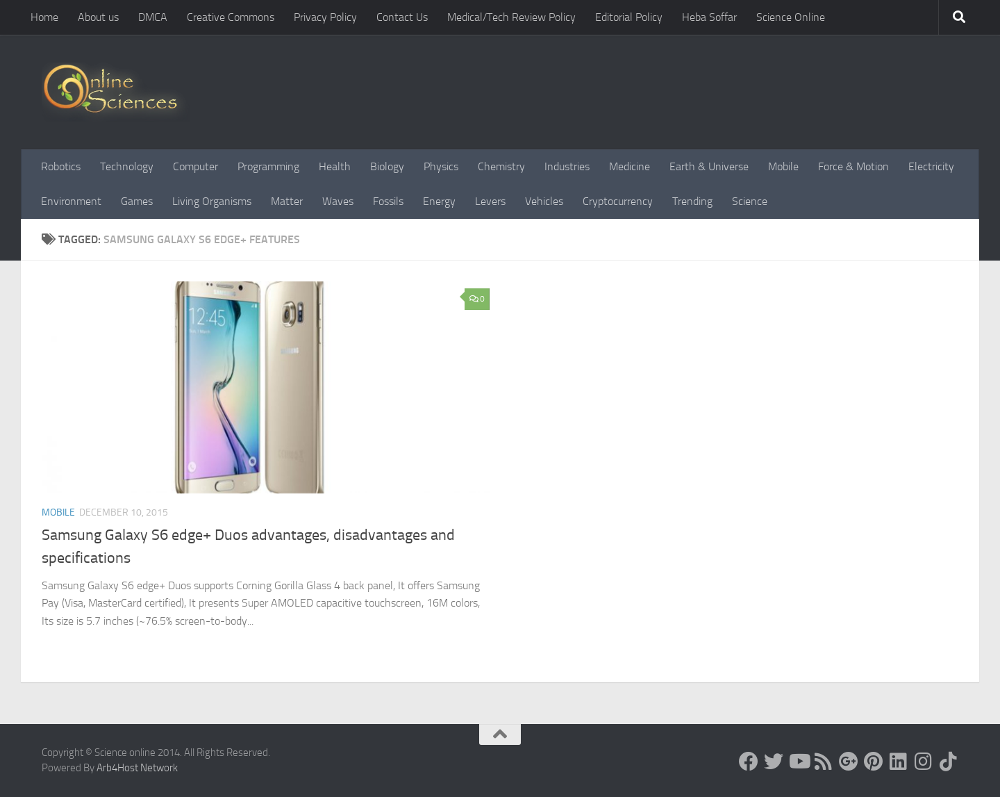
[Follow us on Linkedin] (898, 761)
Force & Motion (853, 166)
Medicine (629, 166)
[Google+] (848, 761)
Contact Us (402, 17)
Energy (439, 201)
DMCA (152, 17)
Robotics (61, 166)
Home (44, 17)
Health (335, 166)
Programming (268, 166)
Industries (567, 166)
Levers (490, 201)
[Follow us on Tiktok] (948, 761)
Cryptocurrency (618, 201)
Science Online (790, 17)
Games (137, 201)
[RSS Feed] (823, 761)
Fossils (388, 201)
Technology (126, 166)
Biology (387, 166)
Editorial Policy (628, 17)
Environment (71, 201)
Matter (287, 201)
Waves (337, 201)
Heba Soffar (709, 17)
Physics (441, 166)
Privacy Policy (325, 17)
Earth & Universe (709, 166)
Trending (692, 201)
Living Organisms (211, 201)
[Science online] (748, 761)
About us (98, 17)
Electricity (931, 166)
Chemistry (501, 166)
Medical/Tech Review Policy (511, 17)
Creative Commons (230, 17)
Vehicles (544, 201)
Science (749, 201)
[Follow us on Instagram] (923, 761)
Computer (195, 166)
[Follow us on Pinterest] (873, 761)
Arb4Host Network (137, 768)
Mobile (783, 166)
